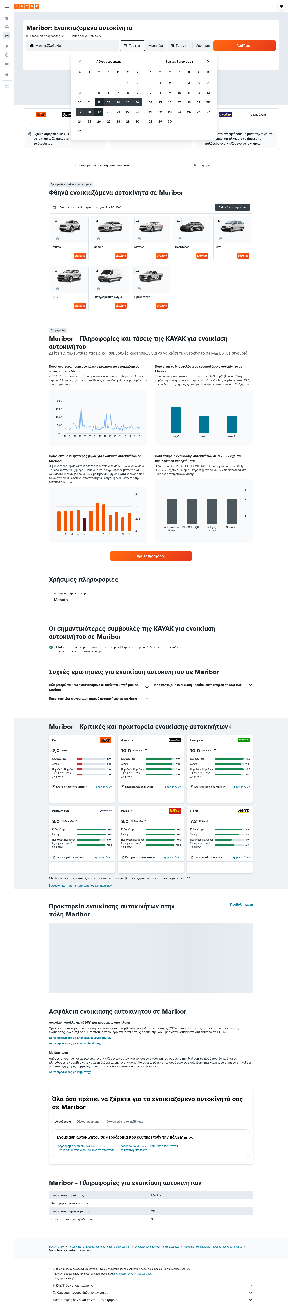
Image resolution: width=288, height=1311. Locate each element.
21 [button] (118, 112)
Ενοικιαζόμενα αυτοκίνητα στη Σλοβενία (157, 1246)
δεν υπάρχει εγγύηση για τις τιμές (133, 1273)
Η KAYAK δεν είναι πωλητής (153, 1285)
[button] (6, 6)
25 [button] (89, 121)
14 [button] (118, 102)
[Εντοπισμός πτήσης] (7, 55)
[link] (151, 556)
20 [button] (109, 112)
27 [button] (108, 121)
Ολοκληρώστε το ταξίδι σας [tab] (125, 1121)
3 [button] (80, 93)
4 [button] (89, 93)
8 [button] (128, 93)
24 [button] (80, 121)
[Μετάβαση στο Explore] (7, 47)
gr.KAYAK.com (56, 1246)
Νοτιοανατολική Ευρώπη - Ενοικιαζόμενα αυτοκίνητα (213, 1246)
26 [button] (99, 121)
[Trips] (7, 75)
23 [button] (137, 112)
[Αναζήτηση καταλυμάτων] (7, 27)
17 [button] (79, 112)
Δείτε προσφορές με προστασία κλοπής (75, 1043)
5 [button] (99, 93)
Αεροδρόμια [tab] (63, 1121)
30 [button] (137, 121)
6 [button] (109, 93)
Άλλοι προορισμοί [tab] (88, 1121)
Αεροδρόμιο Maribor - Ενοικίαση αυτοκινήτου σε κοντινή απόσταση (149, 1148)
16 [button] (137, 102)
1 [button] (127, 83)
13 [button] (108, 102)
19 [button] (99, 112)
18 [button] (89, 112)
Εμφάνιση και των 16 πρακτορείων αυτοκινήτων (80, 885)
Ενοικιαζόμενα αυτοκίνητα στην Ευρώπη (108, 1246)
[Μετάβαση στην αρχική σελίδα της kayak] (26, 6)
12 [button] (99, 102)
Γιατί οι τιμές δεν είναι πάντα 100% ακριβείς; (153, 1299)
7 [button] (118, 93)
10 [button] (80, 102)
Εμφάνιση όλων (103, 786)
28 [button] (118, 121)
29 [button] (128, 121)
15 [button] (127, 102)
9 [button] (137, 93)
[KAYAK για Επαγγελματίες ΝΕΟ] (7, 63)
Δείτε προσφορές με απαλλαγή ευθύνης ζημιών (80, 1038)
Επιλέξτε (80, 255)
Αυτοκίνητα (75, 1246)
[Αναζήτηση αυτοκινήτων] (7, 35)
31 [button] (79, 131)
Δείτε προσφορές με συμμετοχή (70, 1072)
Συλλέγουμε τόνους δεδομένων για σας (153, 1292)
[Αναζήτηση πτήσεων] (7, 18)
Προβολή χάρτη (241, 904)
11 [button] (89, 102)
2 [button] (137, 83)
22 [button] (128, 112)
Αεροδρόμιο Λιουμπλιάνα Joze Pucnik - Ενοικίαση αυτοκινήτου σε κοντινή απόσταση (86, 1148)
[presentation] (230, 727)
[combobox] (45, 36)
